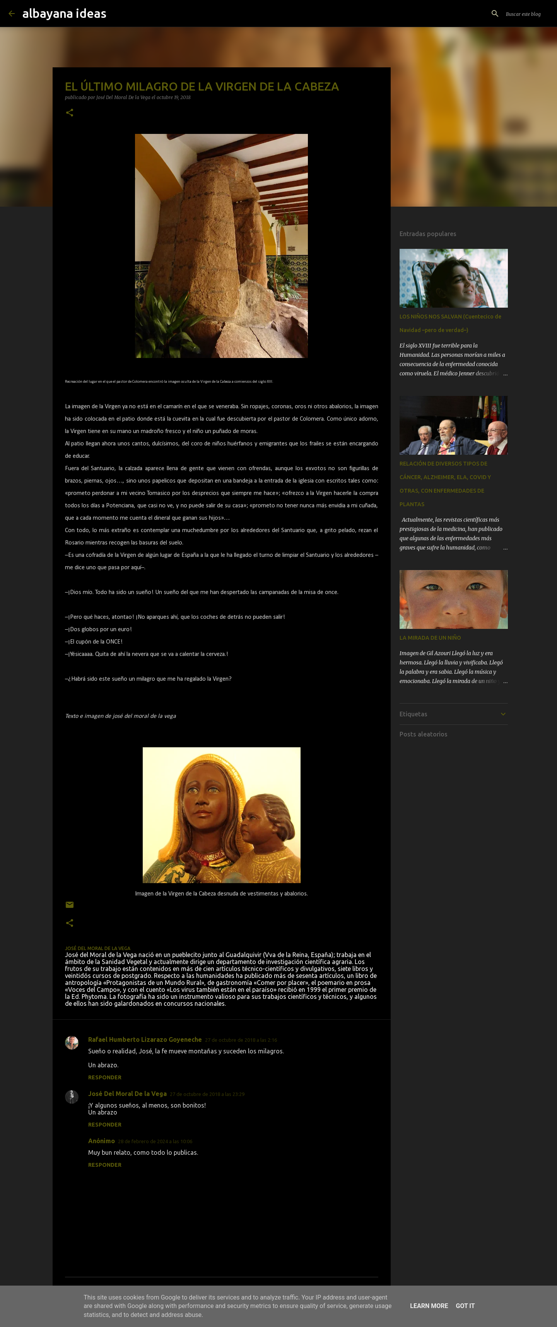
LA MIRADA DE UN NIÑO (430, 638)
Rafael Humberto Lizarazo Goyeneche (145, 1039)
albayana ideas (64, 13)
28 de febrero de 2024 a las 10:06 (155, 1141)
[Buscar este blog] (509, 13)
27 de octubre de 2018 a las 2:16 (241, 1040)
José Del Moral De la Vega (127, 1093)
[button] (69, 113)
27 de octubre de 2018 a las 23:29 (207, 1094)
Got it (465, 1306)
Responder (104, 1077)
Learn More (429, 1306)
